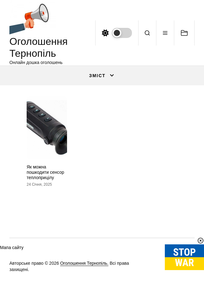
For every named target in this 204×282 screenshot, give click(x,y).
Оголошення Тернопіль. (84, 263)
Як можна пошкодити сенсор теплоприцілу (45, 172)
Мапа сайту (12, 247)
